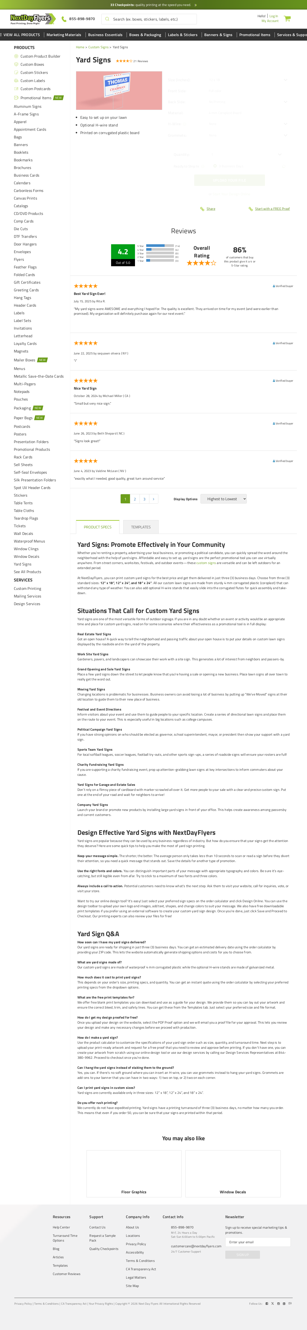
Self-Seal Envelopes (30, 472)
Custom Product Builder (37, 56)
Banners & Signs (218, 35)
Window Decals (26, 556)
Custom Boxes (29, 64)
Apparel (20, 122)
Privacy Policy (136, 1244)
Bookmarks (23, 160)
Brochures (22, 167)
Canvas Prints (25, 198)
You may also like (183, 1138)
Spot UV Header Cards (32, 487)
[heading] (98, 527)
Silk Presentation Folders (35, 480)
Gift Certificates (27, 282)
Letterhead (23, 336)
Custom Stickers (31, 72)
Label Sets (22, 320)
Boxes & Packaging (145, 35)
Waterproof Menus (29, 541)
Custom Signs (98, 46)
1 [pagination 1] (125, 499)
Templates (60, 1265)
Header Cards (25, 305)
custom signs (206, 562)
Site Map (132, 1285)
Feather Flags (25, 267)
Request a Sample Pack (102, 1238)
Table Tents (23, 503)
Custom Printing (27, 588)
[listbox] (248, 80)
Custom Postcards (32, 89)
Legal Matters (136, 1277)
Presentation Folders (31, 442)
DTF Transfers (25, 236)
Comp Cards (24, 221)
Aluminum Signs (28, 106)
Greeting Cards (26, 290)
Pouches (21, 399)
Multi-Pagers (25, 384)
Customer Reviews (67, 1273)
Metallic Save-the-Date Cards (39, 376)
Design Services (27, 604)
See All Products (27, 572)
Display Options (186, 499)
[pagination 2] (153, 499)
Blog (56, 1248)
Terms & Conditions (140, 1260)
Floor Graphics (134, 1192)
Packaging (29, 408)
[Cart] (287, 18)
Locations (133, 1235)
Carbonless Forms (28, 190)
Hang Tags (22, 297)
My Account (270, 20)
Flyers (19, 259)
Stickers (20, 495)
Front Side (177, 91)
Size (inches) (179, 80)
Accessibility (135, 1252)
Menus (19, 368)
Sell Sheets (23, 464)
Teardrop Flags (26, 518)
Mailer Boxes (31, 360)
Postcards (22, 426)
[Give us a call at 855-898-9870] (78, 18)
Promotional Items (254, 35)
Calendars (22, 183)
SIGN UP (243, 1254)
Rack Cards (23, 457)
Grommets (177, 135)
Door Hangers (25, 244)
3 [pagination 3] (144, 499)
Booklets (21, 152)
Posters (20, 434)
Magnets (21, 351)
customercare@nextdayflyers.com (196, 1246)
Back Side (177, 102)
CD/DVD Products (28, 213)
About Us (132, 1227)
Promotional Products (32, 449)
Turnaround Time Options (65, 1238)
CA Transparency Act (141, 1269)
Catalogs (21, 206)
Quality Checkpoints (103, 1248)
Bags (18, 137)
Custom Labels (29, 80)
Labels (19, 313)
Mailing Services (27, 596)
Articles (58, 1257)
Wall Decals (23, 533)
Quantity (182, 154)
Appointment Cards (30, 129)
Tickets (20, 526)
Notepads (22, 391)
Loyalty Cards (25, 343)
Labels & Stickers (183, 35)
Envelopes (22, 252)
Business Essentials (105, 35)
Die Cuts (21, 229)
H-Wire (175, 124)
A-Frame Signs (26, 114)
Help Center (61, 1227)
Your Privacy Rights (101, 1304)
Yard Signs (23, 564)
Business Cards (26, 175)
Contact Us (97, 1227)
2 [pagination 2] (135, 499)
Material (175, 113)
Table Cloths (24, 510)
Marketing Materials (64, 35)
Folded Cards (24, 274)
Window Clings (26, 549)
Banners (21, 144)
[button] (107, 19)
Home (80, 46)
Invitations (23, 328)
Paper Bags (29, 417)
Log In (273, 15)
